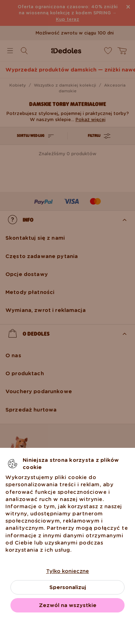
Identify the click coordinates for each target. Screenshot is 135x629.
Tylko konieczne (67, 571)
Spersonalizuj (67, 587)
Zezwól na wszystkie (67, 605)
